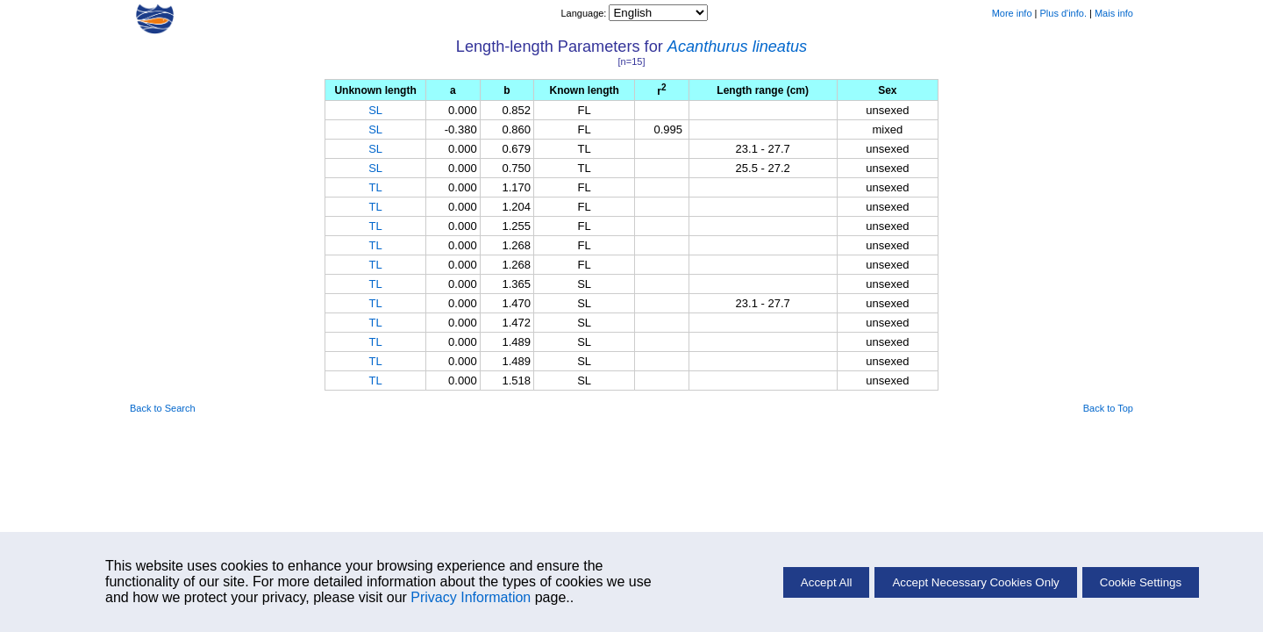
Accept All (827, 582)
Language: (584, 13)
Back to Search (163, 408)
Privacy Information (470, 597)
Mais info (1114, 13)
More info (1012, 13)
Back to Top (1108, 408)
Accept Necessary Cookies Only (975, 582)
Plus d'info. (1063, 13)
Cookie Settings (1140, 582)
